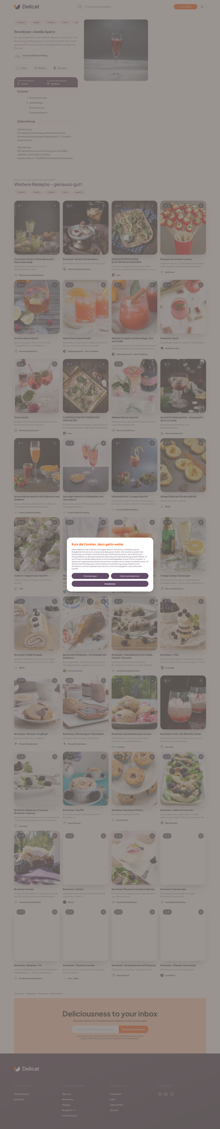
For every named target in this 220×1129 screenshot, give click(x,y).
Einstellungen (90, 576)
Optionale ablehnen (129, 576)
